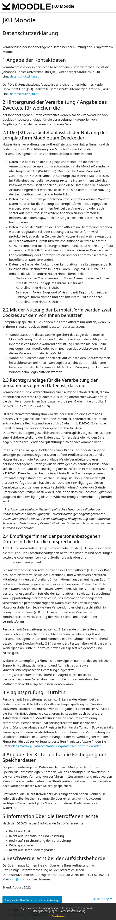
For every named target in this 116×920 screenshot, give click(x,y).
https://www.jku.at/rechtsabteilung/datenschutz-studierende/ (56, 746)
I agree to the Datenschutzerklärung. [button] (32, 900)
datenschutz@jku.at (24, 76)
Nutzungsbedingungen (44, 911)
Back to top (102, 899)
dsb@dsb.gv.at (21, 879)
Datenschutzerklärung (72, 911)
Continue (58, 916)
